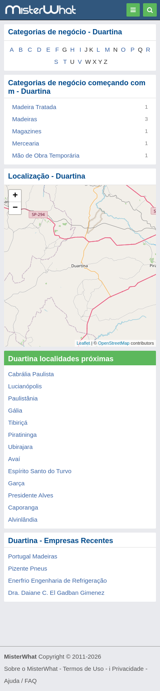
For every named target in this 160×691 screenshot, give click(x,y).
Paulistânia (23, 398)
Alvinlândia (23, 519)
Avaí (14, 458)
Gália (15, 410)
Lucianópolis (25, 386)
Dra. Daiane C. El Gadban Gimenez (56, 592)
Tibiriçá (17, 422)
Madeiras (24, 119)
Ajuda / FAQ (20, 680)
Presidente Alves (30, 495)
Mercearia (25, 143)
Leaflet (83, 343)
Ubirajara (20, 446)
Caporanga (23, 507)
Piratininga (22, 434)
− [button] (15, 208)
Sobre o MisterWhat (31, 668)
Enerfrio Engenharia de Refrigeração (57, 580)
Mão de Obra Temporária (45, 155)
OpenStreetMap (114, 343)
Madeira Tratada (34, 106)
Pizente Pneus (27, 568)
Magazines (27, 131)
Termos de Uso (83, 668)
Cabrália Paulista (31, 374)
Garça (16, 483)
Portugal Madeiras (32, 556)
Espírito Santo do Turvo (40, 471)
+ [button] (15, 196)
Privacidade (127, 668)
